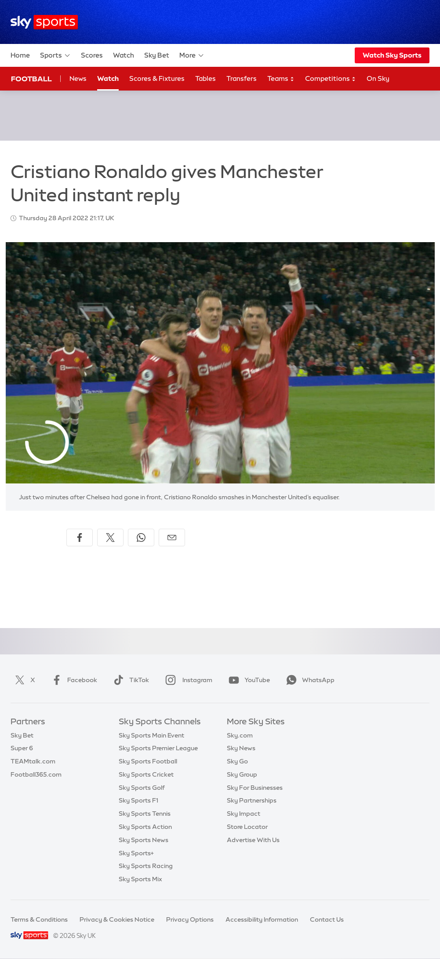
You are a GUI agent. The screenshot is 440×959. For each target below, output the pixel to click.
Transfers (241, 78)
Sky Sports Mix (140, 879)
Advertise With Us (253, 840)
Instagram (187, 680)
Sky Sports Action (145, 827)
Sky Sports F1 (138, 800)
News (78, 78)
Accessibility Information (261, 919)
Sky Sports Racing (146, 866)
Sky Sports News (143, 840)
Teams (281, 79)
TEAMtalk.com (33, 761)
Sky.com (240, 735)
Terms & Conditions (39, 919)
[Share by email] (172, 537)
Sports (55, 55)
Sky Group (242, 774)
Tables (205, 78)
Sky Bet (156, 55)
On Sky (378, 78)
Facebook (72, 680)
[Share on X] (110, 537)
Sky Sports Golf (142, 788)
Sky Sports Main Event (151, 735)
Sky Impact (243, 813)
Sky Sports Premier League (158, 748)
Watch (123, 55)
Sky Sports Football (148, 761)
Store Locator (247, 827)
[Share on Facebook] (79, 537)
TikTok (129, 680)
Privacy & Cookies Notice (117, 919)
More (191, 55)
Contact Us (327, 919)
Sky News (241, 748)
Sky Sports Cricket (146, 774)
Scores (92, 55)
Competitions (330, 79)
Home (20, 55)
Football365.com (36, 774)
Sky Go (237, 761)
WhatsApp (309, 680)
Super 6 (22, 748)
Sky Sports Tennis (145, 813)
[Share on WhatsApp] (141, 537)
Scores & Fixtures (157, 78)
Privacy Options (190, 919)
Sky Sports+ (136, 853)
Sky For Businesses (255, 788)
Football (31, 78)
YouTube (247, 680)
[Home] (44, 22)
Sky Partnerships (251, 800)
